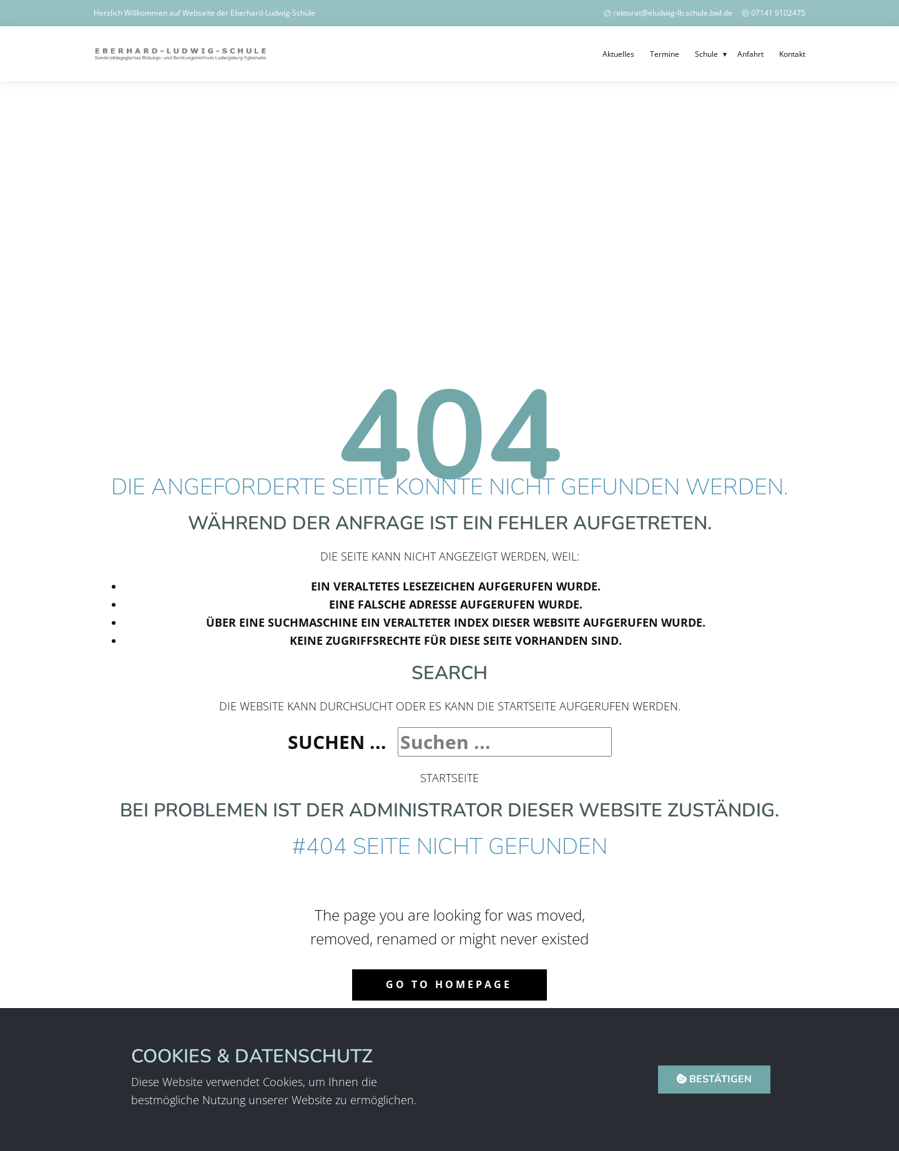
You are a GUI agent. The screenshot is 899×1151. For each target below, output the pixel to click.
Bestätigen (714, 1079)
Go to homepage (449, 984)
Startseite (449, 777)
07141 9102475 (778, 12)
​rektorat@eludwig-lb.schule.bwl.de (669, 12)
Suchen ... (337, 742)
